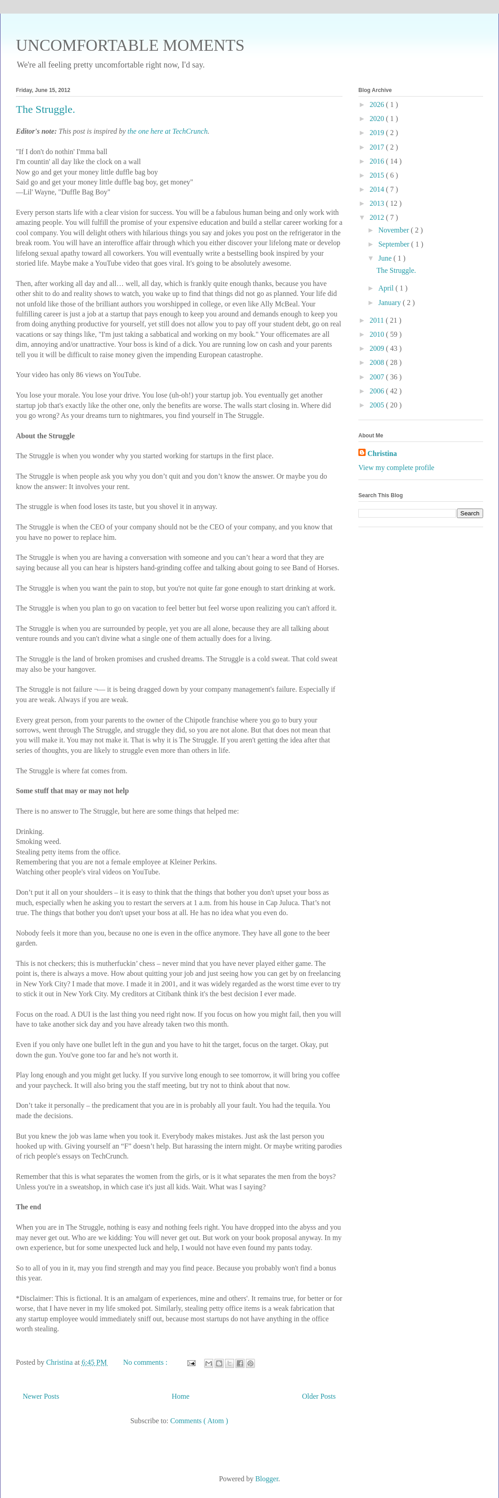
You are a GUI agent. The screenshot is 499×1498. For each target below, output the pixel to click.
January (390, 302)
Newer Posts (41, 1396)
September (394, 244)
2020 (378, 118)
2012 (378, 217)
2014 (378, 189)
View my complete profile (396, 467)
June (385, 258)
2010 (378, 334)
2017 (378, 147)
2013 (378, 203)
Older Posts (319, 1396)
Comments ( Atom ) (199, 1421)
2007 (378, 377)
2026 (378, 104)
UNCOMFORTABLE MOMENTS (130, 45)
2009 (378, 348)
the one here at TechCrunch (167, 131)
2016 (378, 161)
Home (181, 1396)
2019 (378, 132)
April (387, 288)
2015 (378, 175)
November (394, 230)
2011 (378, 320)
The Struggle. (45, 109)
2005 (378, 405)
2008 (378, 362)
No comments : (146, 1362)
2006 (378, 391)
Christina (382, 453)
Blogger (267, 1479)
